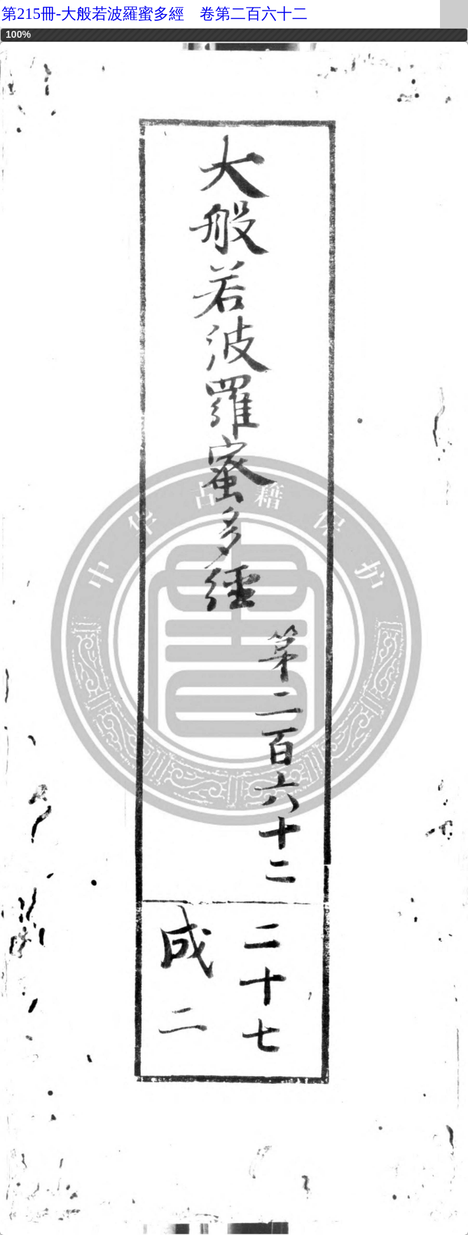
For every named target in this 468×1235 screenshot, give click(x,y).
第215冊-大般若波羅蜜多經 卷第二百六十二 (154, 13)
